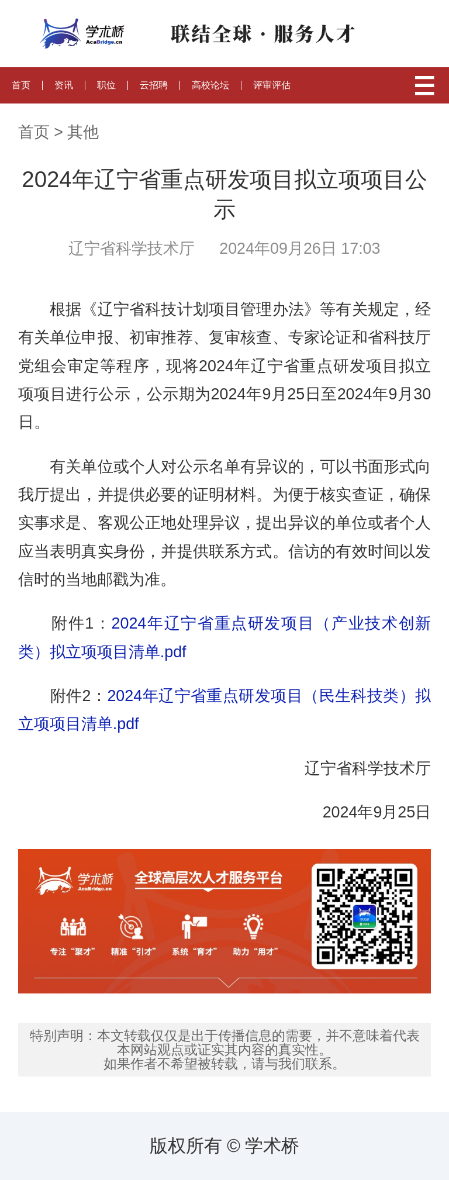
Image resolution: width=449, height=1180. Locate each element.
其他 (83, 132)
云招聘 (154, 85)
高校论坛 (210, 85)
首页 (21, 85)
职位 (106, 85)
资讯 (63, 85)
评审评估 (272, 85)
